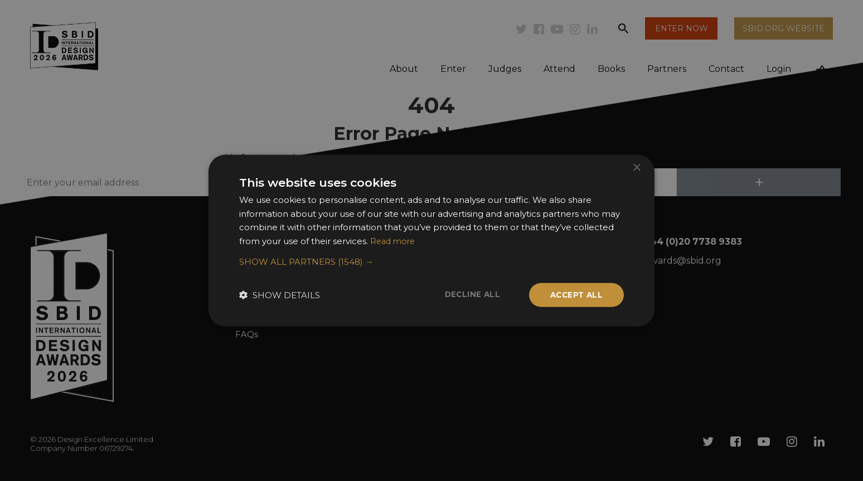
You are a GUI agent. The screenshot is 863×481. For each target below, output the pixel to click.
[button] (431, 261)
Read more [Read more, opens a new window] (394, 240)
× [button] (636, 167)
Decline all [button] (468, 294)
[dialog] (431, 240)
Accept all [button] (575, 295)
